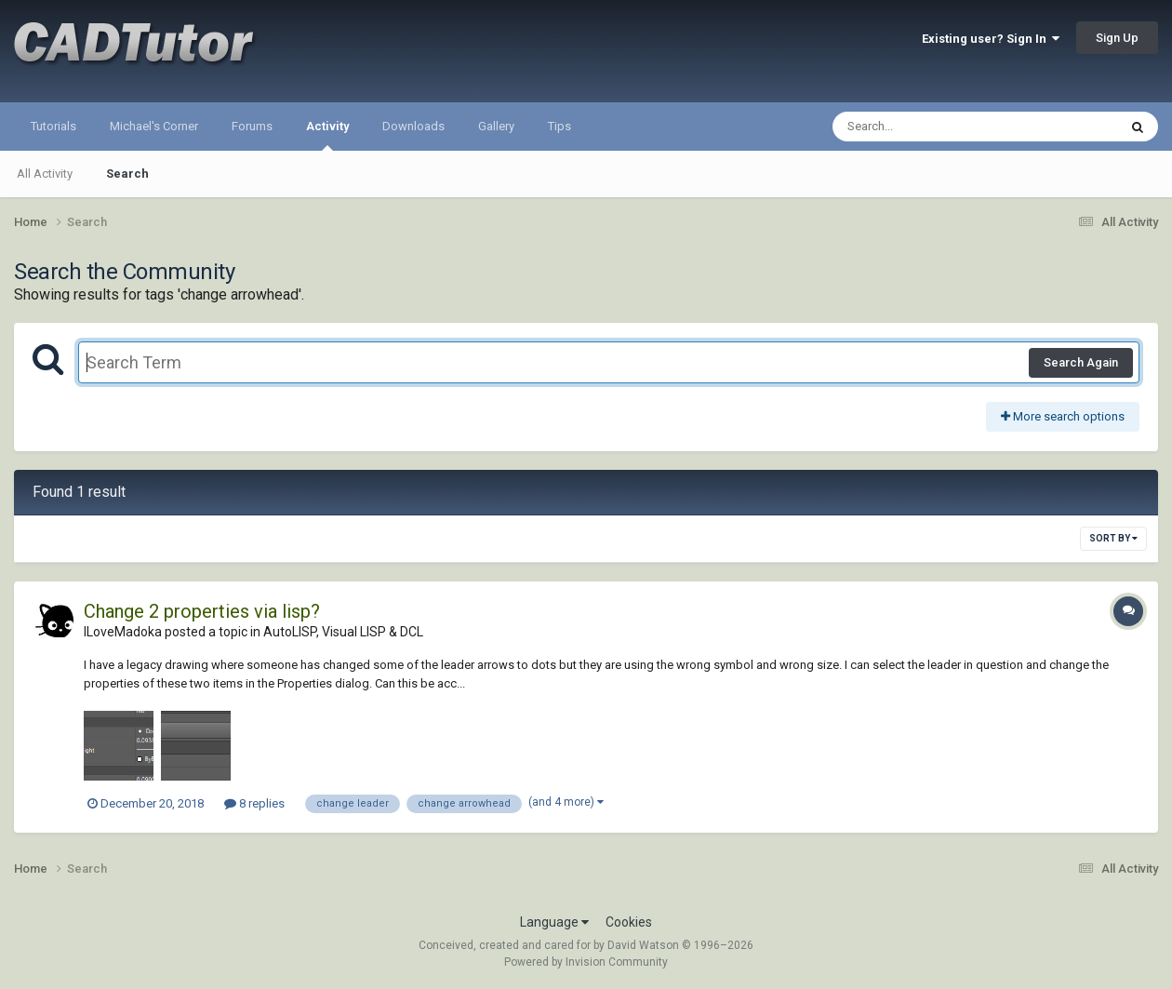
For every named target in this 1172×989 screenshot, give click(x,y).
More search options (1063, 416)
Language (554, 922)
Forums (252, 126)
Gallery (496, 126)
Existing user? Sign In (990, 39)
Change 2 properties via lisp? (202, 611)
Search (127, 173)
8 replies (254, 803)
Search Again (1081, 362)
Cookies (629, 922)
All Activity (45, 173)
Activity (327, 135)
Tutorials (53, 126)
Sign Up (1117, 38)
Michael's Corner (154, 126)
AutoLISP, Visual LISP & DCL (343, 631)
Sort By (1113, 538)
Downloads (413, 126)
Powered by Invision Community (586, 962)
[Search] (926, 126)
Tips (559, 126)
